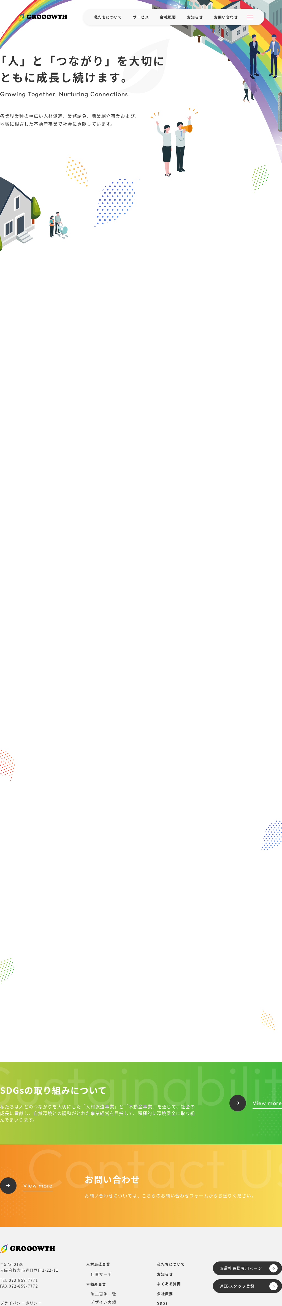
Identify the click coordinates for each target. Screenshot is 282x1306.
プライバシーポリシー (21, 1302)
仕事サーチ (101, 1274)
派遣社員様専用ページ (248, 1268)
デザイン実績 (103, 1302)
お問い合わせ (226, 17)
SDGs (162, 1303)
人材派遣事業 (98, 1264)
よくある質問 (169, 1283)
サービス (141, 17)
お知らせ (195, 17)
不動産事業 (96, 1284)
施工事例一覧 (103, 1294)
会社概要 (168, 17)
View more (255, 1103)
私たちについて (108, 17)
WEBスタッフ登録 (248, 1286)
